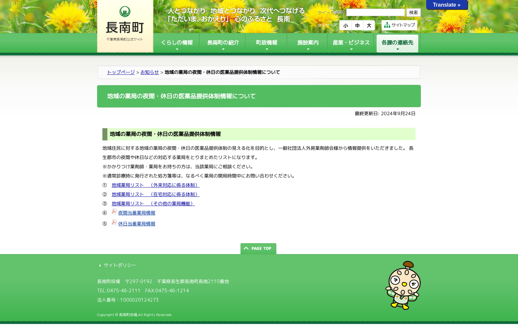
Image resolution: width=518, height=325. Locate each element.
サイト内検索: (331, 12)
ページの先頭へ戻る (259, 248)
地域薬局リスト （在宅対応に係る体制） (156, 194)
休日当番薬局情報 (136, 223)
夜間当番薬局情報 (136, 213)
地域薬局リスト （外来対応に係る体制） (156, 185)
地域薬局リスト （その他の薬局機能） (153, 203)
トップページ (121, 72)
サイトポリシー (120, 265)
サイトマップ (399, 25)
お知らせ (149, 72)
